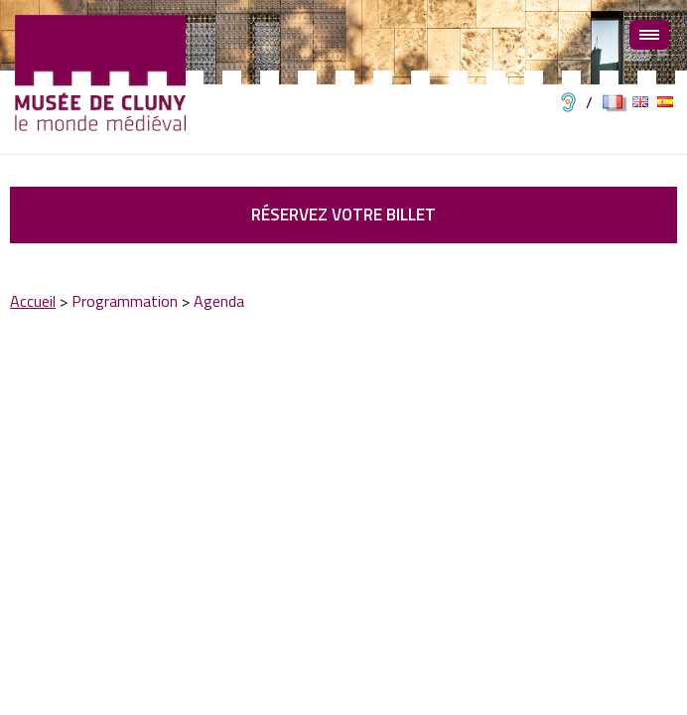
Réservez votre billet (343, 214)
